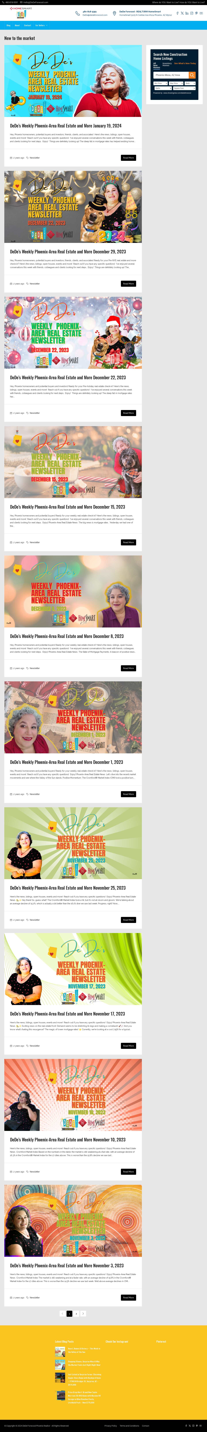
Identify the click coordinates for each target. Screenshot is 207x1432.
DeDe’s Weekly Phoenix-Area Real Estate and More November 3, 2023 (67, 1265)
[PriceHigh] (176, 83)
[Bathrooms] (163, 88)
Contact (27, 25)
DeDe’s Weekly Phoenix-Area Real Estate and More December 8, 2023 (67, 636)
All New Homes (156, 65)
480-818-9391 (90, 11)
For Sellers (40, 25)
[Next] (83, 1313)
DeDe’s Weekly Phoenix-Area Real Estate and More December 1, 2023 (66, 762)
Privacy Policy (111, 1426)
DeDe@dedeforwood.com (95, 15)
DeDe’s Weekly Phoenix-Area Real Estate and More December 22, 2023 (68, 377)
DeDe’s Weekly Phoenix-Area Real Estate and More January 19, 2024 (65, 125)
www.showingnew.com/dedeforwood (177, 93)
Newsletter (35, 158)
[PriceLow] (160, 83)
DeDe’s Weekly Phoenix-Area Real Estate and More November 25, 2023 (68, 887)
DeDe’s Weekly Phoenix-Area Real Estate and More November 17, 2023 (67, 1013)
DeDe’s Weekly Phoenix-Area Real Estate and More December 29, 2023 (68, 251)
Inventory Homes (167, 64)
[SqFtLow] (184, 88)
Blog (8, 25)
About (17, 25)
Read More (128, 158)
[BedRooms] (190, 83)
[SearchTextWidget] (171, 75)
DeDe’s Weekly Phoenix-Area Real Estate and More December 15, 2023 (67, 506)
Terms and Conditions (129, 1426)
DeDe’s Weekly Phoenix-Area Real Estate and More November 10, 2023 (67, 1139)
